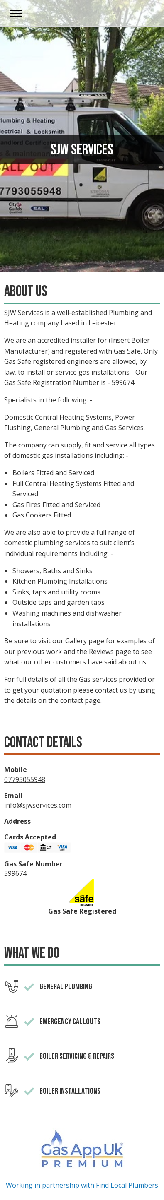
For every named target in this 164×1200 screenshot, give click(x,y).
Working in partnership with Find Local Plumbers (82, 1185)
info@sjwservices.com (37, 805)
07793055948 (24, 779)
